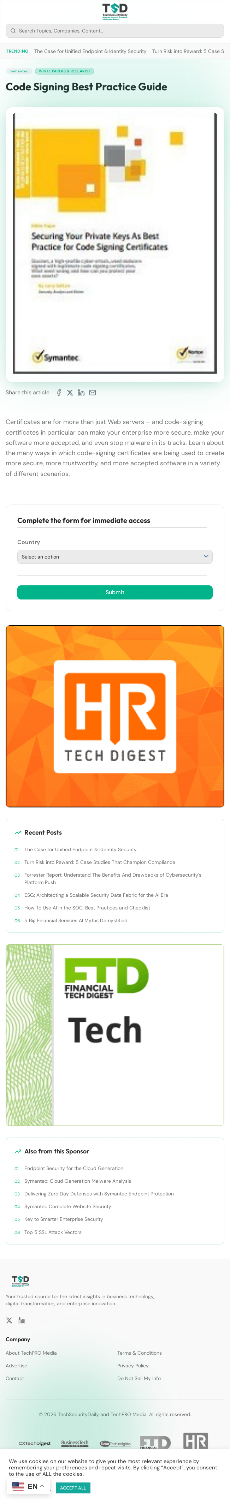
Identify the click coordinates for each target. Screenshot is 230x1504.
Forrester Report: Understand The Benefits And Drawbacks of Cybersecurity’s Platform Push (112, 878)
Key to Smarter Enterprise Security (63, 1219)
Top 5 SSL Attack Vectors (53, 1232)
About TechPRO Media (31, 1353)
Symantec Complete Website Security (67, 1206)
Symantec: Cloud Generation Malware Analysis (77, 1181)
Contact (15, 1378)
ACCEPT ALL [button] (73, 1488)
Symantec (19, 71)
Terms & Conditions (139, 1353)
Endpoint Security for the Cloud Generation (73, 1168)
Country (28, 542)
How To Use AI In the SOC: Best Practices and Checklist (87, 908)
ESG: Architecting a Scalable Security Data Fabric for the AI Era (96, 895)
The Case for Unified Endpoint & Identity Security (90, 51)
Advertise (16, 1365)
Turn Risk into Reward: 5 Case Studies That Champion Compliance (99, 862)
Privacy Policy (133, 1365)
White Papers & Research (64, 71)
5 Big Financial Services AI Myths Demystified (76, 920)
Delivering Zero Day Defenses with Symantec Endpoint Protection (99, 1193)
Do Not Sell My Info (139, 1378)
